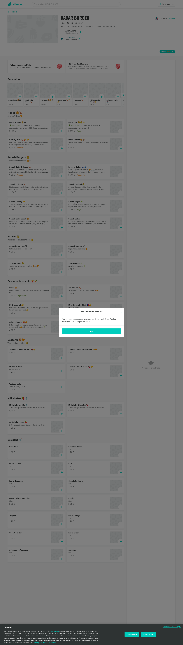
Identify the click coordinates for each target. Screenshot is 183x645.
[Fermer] (121, 311)
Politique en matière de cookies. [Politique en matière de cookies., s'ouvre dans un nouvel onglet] (45, 643)
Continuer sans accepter (172, 627)
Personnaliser (132, 634)
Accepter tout (148, 634)
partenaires (55, 631)
